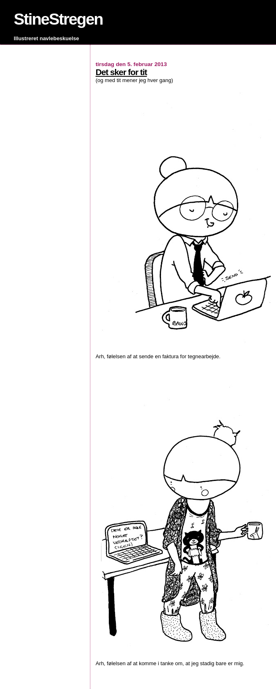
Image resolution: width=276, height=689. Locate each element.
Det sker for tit (121, 72)
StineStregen (58, 19)
